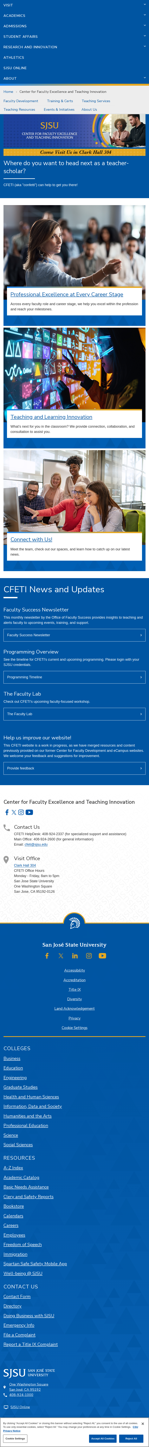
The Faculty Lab (19, 714)
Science (10, 1135)
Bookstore (13, 1206)
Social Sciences (18, 1145)
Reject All (131, 1438)
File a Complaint (19, 1335)
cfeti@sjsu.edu (36, 844)
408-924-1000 (21, 1395)
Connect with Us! (31, 539)
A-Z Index (13, 1168)
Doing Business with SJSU (28, 1316)
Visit (8, 5)
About (10, 78)
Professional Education (25, 1125)
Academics (14, 15)
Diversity (74, 999)
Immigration (15, 1254)
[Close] (143, 1423)
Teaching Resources (19, 109)
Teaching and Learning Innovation (51, 417)
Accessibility (74, 970)
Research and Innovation (30, 47)
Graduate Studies (20, 1087)
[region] (74, 1432)
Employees (14, 1235)
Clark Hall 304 (25, 865)
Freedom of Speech (22, 1245)
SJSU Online (15, 68)
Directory (12, 1306)
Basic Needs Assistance (26, 1187)
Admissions (15, 26)
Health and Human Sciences (31, 1097)
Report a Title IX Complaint (30, 1344)
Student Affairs (20, 36)
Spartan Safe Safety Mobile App (35, 1264)
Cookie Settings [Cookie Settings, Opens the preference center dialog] (15, 1438)
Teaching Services (96, 101)
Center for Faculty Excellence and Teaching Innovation (63, 91)
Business (11, 1058)
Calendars (13, 1216)
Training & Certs (60, 101)
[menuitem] (21, 101)
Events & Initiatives (59, 109)
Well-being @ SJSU (22, 1273)
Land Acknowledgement (74, 1008)
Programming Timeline (24, 677)
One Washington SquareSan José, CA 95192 (28, 1387)
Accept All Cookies (102, 1438)
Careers (10, 1225)
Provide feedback (20, 768)
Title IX (74, 989)
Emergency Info (18, 1325)
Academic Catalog (21, 1177)
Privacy (74, 1018)
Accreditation (74, 980)
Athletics (13, 57)
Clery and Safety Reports (28, 1197)
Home (8, 91)
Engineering (15, 1078)
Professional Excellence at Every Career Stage (66, 294)
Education (13, 1068)
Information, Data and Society (32, 1106)
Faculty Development (20, 101)
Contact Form (17, 1296)
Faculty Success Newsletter (28, 635)
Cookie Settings (74, 1027)
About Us (89, 109)
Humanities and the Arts (27, 1116)
